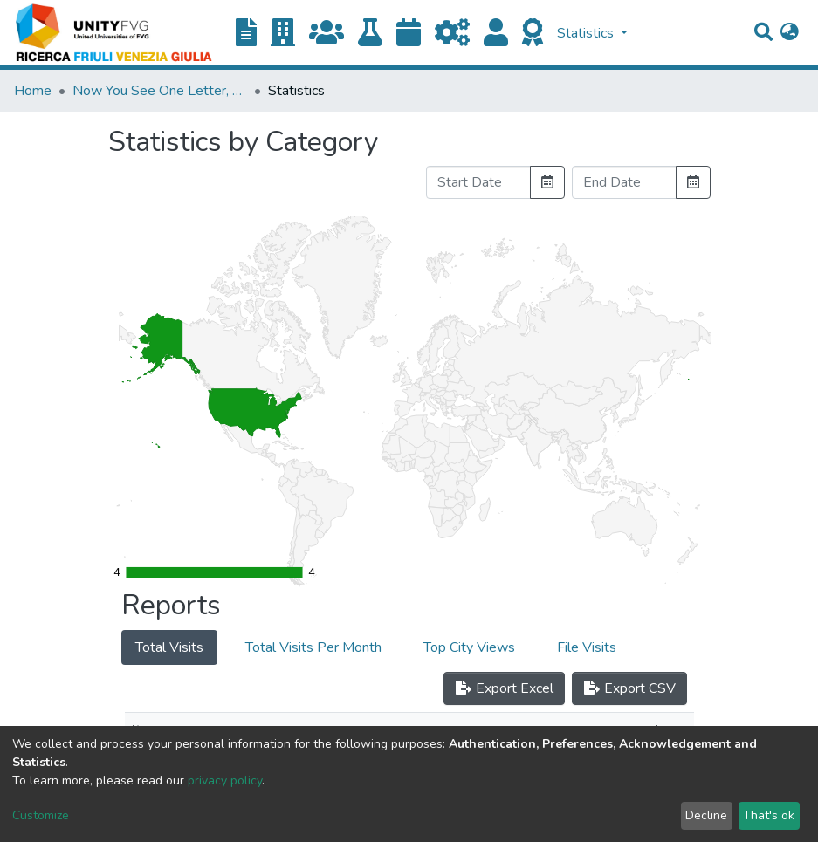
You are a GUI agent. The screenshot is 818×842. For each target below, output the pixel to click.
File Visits (586, 647)
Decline (706, 815)
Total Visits (169, 647)
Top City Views (469, 647)
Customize (40, 815)
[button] (789, 33)
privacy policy (225, 780)
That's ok (768, 815)
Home (33, 90)
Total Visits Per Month (313, 647)
